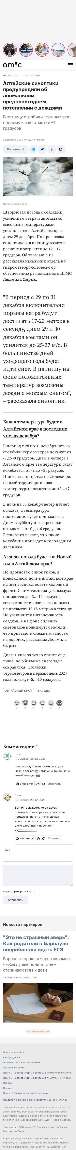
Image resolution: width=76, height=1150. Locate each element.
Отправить (15, 899)
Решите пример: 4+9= (18, 891)
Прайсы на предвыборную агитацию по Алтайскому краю (37, 1077)
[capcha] (37, 891)
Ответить (54, 783)
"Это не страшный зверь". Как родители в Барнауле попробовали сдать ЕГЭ (36, 943)
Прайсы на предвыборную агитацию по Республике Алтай (37, 1072)
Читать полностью (38, 1031)
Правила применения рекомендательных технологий (35, 1099)
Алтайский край (18, 690)
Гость (18, 795)
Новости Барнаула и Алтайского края (25, 1093)
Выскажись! (15, 149)
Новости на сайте (13, 1052)
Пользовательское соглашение (22, 1062)
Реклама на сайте (14, 1067)
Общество (32, 75)
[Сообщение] (38, 875)
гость (18, 754)
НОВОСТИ (10, 75)
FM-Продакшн (11, 1057)
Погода (44, 690)
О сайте (7, 1087)
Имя (7, 849)
